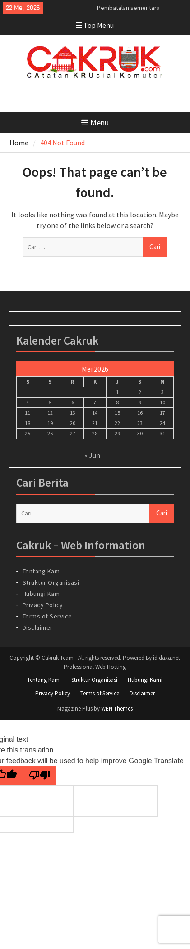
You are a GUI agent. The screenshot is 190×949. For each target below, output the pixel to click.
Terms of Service (47, 616)
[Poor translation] (39, 776)
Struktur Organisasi (51, 582)
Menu (95, 122)
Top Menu (95, 25)
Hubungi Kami (42, 594)
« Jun (92, 455)
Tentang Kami (42, 571)
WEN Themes (117, 708)
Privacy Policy (43, 605)
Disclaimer (38, 627)
